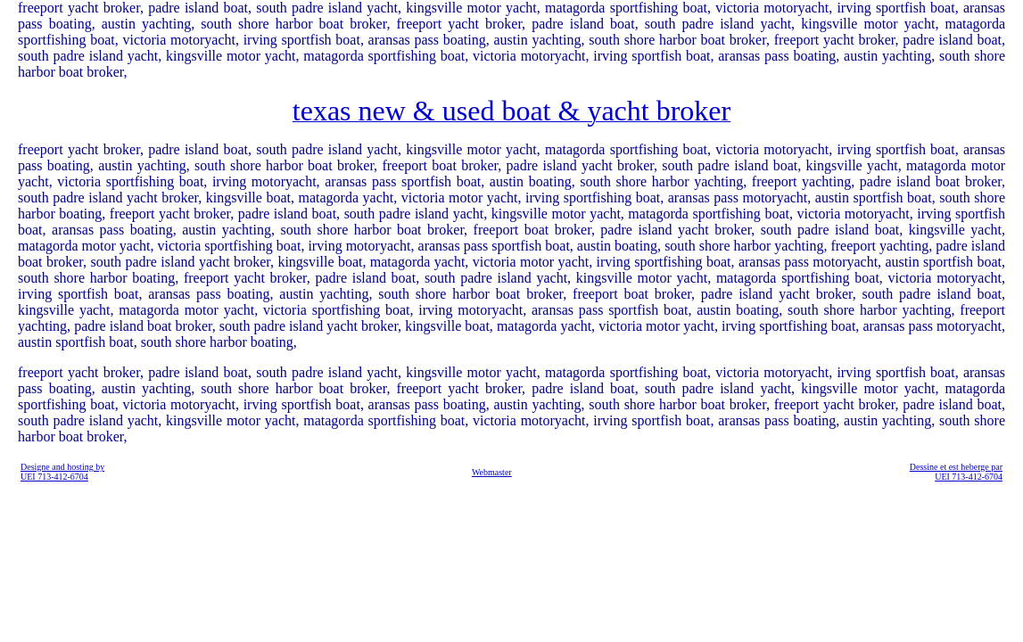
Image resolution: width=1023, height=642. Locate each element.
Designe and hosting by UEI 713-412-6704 (62, 472)
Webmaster (492, 472)
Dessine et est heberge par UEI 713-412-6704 (956, 472)
